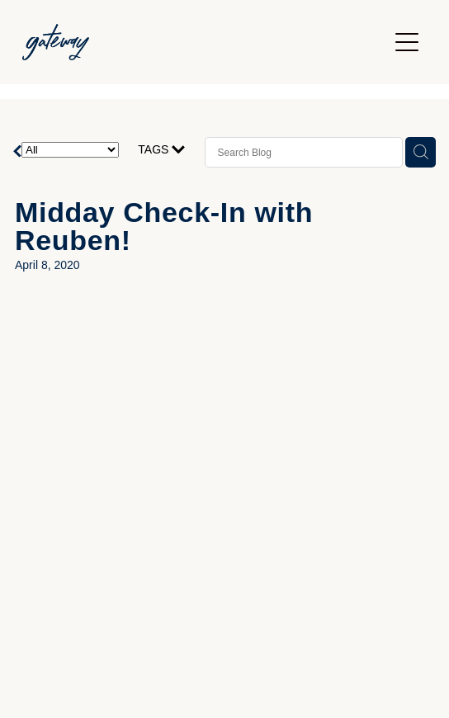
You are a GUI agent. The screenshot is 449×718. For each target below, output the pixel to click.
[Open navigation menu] (407, 42)
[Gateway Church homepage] (204, 42)
